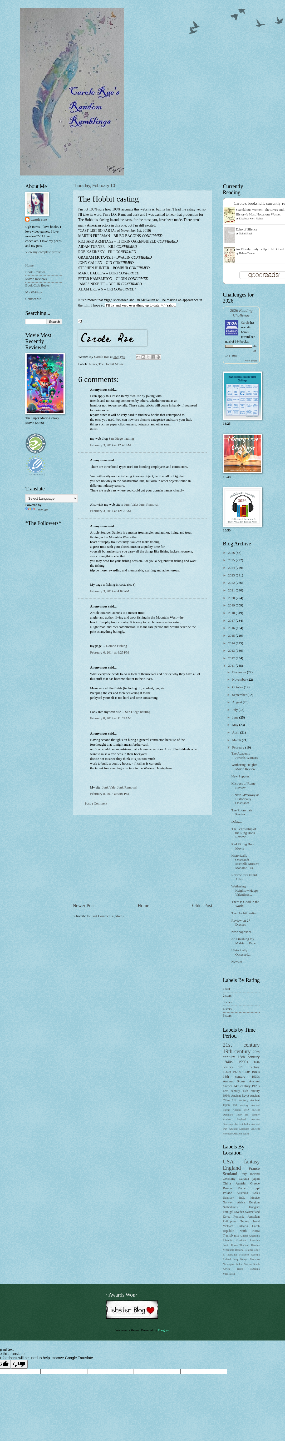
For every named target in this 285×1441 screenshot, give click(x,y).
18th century (249, 1057)
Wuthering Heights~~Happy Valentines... (244, 890)
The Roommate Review (241, 812)
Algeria (244, 1235)
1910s (226, 1095)
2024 (232, 568)
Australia (242, 1193)
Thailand (244, 1245)
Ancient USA (241, 1109)
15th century (234, 1076)
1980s (256, 1072)
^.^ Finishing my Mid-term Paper (244, 941)
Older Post (202, 905)
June (235, 717)
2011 (232, 665)
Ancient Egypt (240, 1095)
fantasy (252, 1161)
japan (256, 1179)
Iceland (227, 1259)
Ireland (255, 1174)
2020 (232, 598)
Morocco (255, 1259)
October (238, 687)
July (235, 710)
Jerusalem (254, 1216)
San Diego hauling (121, 438)
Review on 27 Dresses (240, 922)
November (239, 679)
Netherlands (230, 1207)
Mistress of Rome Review (243, 785)
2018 (232, 613)
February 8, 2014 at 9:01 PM (109, 794)
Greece (255, 1183)
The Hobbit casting (244, 913)
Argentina (254, 1235)
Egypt (256, 1188)
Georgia (255, 1254)
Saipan (248, 1264)
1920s (256, 1086)
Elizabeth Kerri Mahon (251, 218)
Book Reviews (35, 272)
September (239, 695)
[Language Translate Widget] (51, 498)
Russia (227, 1188)
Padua (239, 1264)
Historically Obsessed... (240, 952)
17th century (249, 1067)
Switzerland (252, 1212)
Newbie (236, 961)
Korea (226, 1216)
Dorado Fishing (116, 646)
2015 (232, 635)
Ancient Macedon (239, 1128)
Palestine (255, 1240)
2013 (232, 650)
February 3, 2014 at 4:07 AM (109, 591)
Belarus (248, 1249)
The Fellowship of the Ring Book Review (243, 833)
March (237, 740)
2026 (232, 553)
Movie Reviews (36, 279)
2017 (232, 620)
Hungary (254, 1207)
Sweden (239, 1212)
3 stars (227, 1002)
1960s (227, 1072)
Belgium (254, 1202)
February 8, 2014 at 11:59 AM (110, 718)
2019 (232, 605)
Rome (242, 1188)
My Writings (33, 292)
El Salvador (230, 1254)
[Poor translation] (19, 1364)
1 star (226, 989)
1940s (228, 1062)
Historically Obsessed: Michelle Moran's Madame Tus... (245, 862)
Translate (36, 510)
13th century (251, 1091)
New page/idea (241, 932)
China (227, 1183)
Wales (256, 1193)
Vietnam (228, 1226)
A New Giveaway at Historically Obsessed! (245, 799)
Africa (241, 1202)
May (235, 725)
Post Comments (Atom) (107, 916)
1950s (246, 1072)
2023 (232, 575)
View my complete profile (43, 252)
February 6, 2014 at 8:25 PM (109, 652)
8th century (252, 1114)
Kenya (243, 1259)
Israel (256, 1221)
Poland (227, 1193)
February (238, 747)
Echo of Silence (246, 229)
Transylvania (231, 1235)
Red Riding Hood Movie (243, 846)
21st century (241, 1045)
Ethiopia (227, 1240)
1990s (243, 1062)
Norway (228, 1202)
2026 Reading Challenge (241, 312)
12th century (231, 1091)
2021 (232, 590)
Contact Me (33, 299)
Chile (257, 1249)
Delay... (236, 822)
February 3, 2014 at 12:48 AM (110, 445)
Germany (229, 1179)
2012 (232, 658)
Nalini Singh (246, 233)
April (236, 732)
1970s (236, 1072)
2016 (232, 628)
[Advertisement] (142, 859)
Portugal (228, 1212)
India (242, 1197)
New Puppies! (240, 776)
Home (143, 905)
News (93, 364)
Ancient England (234, 1119)
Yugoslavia (229, 1273)
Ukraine (255, 1245)
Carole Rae (39, 220)
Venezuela (228, 1249)
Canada (244, 1179)
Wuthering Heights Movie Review (244, 767)
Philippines (230, 1221)
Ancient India (242, 1124)
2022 (232, 583)
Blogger (163, 1330)
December (239, 672)
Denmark (228, 1197)
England (232, 1168)
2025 (232, 560)
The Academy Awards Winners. (244, 755)
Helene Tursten (247, 253)
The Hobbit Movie (111, 364)
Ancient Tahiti (241, 1133)
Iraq (235, 1259)
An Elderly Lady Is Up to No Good (260, 249)
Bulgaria (242, 1226)
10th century (240, 1105)
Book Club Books (37, 285)
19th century (236, 1051)
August (237, 702)
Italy (243, 1174)
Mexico (255, 1197)
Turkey (244, 1221)
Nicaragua (228, 1264)
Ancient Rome (234, 1081)
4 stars (227, 1009)
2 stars (227, 995)
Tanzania (255, 1268)
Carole (245, 322)
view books (251, 360)
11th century (240, 1100)
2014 (232, 643)
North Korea (249, 1231)
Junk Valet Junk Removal (141, 504)
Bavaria (239, 1249)
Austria (240, 1183)
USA (228, 1161)
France (254, 1168)
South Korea (230, 1245)
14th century (241, 1086)
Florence (244, 1254)
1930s (256, 1076)
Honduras (241, 1240)
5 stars (227, 1015)
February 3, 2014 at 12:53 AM (110, 511)
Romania (238, 1216)
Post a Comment (96, 803)
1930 (239, 1114)
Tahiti (240, 1268)
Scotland (230, 1173)
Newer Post (84, 905)
